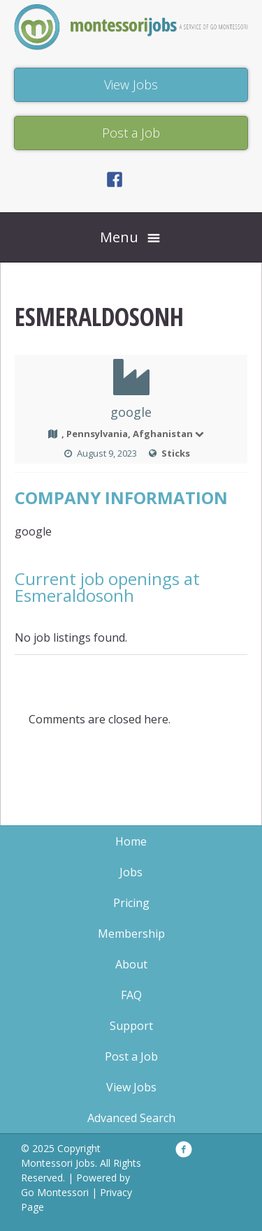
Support (131, 1025)
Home (131, 841)
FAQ (131, 995)
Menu (119, 237)
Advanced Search (131, 1118)
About (131, 964)
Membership (131, 933)
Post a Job (131, 1056)
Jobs (131, 872)
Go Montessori (55, 1192)
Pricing (131, 903)
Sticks (175, 453)
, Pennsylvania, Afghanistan (133, 433)
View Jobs (131, 1087)
